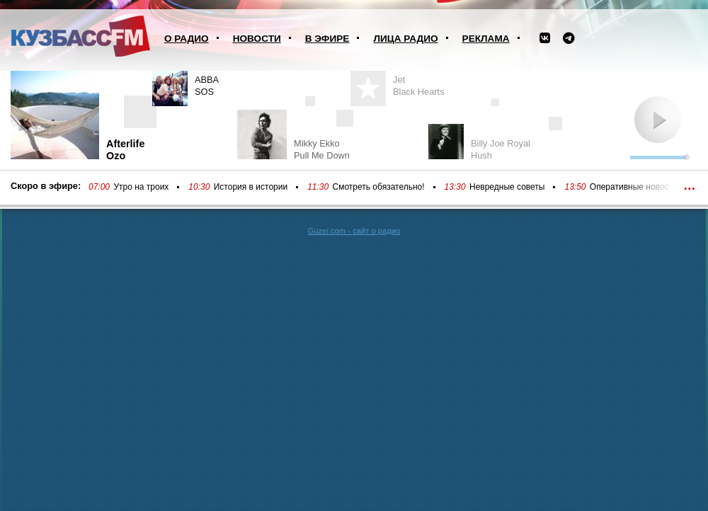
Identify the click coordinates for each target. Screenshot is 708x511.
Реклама (486, 38)
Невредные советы (507, 187)
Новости (257, 38)
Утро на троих (141, 187)
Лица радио (405, 38)
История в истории (250, 187)
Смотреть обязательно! (379, 187)
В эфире (327, 38)
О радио (186, 38)
